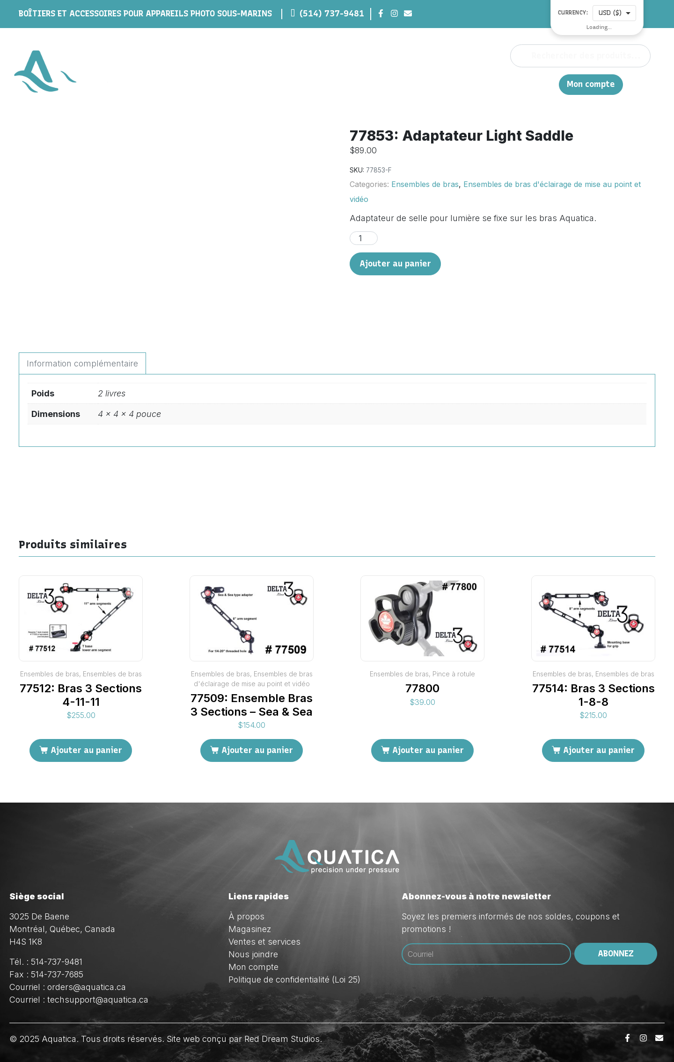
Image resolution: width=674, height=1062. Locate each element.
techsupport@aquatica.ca (97, 1000)
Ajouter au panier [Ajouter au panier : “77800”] (428, 750)
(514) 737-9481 (332, 13)
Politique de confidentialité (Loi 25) (294, 979)
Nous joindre (509, 84)
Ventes (462, 84)
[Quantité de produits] (364, 238)
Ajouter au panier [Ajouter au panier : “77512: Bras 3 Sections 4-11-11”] (86, 750)
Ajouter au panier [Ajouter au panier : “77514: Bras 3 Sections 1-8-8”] (599, 750)
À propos (372, 84)
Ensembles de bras (425, 184)
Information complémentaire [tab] (82, 363)
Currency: (573, 13)
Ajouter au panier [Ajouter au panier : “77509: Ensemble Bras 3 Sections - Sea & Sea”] (257, 750)
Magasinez (419, 84)
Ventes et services (264, 942)
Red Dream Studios (282, 1039)
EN (547, 84)
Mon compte (591, 84)
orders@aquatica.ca (86, 987)
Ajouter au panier (395, 263)
